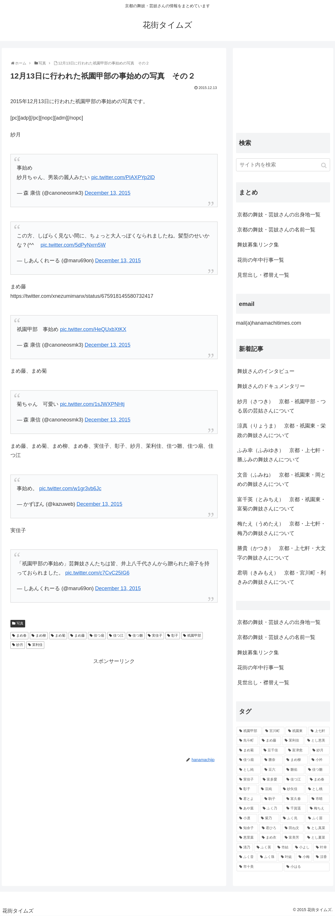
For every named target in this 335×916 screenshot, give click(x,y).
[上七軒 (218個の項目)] (319, 731)
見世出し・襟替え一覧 (263, 275)
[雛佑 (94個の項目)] (294, 769)
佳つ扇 (99, 635)
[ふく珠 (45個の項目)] (267, 857)
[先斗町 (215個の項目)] (247, 740)
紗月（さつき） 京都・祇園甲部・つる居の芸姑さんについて (281, 406)
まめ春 (21, 635)
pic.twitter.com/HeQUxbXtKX (93, 329)
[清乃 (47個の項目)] (245, 847)
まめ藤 (79, 635)
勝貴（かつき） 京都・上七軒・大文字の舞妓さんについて (281, 552)
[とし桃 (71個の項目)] (317, 789)
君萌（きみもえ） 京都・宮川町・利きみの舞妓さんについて (281, 577)
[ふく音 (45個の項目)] (246, 857)
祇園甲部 (194, 635)
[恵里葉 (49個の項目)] (247, 837)
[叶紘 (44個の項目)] (286, 857)
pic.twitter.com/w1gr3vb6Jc (70, 488)
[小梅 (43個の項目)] (304, 857)
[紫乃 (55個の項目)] (268, 818)
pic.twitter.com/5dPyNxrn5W (73, 245)
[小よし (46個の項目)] (302, 847)
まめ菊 (60, 635)
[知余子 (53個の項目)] (247, 828)
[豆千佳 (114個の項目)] (272, 750)
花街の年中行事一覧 (260, 260)
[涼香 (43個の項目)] (321, 857)
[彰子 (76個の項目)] (247, 789)
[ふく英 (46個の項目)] (264, 847)
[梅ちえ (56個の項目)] (318, 808)
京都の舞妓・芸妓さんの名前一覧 (276, 230)
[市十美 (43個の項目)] (260, 867)
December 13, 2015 (107, 193)
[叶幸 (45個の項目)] (321, 847)
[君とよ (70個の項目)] (249, 799)
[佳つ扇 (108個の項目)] (249, 760)
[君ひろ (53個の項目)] (270, 828)
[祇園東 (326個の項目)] (296, 731)
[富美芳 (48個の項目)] (292, 837)
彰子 (174, 635)
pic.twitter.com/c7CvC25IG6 (97, 573)
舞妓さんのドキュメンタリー (271, 386)
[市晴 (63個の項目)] (319, 799)
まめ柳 (41, 635)
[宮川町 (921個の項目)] (273, 731)
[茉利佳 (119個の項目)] (292, 740)
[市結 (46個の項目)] (283, 847)
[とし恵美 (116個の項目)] (317, 740)
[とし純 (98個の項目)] (249, 769)
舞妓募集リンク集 (258, 245)
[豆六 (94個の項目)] (272, 769)
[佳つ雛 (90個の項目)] (317, 769)
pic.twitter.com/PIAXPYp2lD (123, 177)
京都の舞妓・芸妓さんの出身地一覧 (279, 215)
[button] (324, 165)
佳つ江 (118, 635)
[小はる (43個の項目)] (307, 867)
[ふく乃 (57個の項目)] (271, 808)
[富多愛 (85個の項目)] (271, 779)
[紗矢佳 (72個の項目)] (292, 789)
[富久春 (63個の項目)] (296, 799)
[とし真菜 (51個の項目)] (317, 828)
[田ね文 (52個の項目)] (292, 828)
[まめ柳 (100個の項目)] (296, 760)
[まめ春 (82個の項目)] (318, 779)
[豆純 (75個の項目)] (268, 789)
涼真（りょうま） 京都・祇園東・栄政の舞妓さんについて (281, 430)
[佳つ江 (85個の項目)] (295, 779)
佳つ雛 (137, 635)
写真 (19, 623)
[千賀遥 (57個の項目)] (295, 808)
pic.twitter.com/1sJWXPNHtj (92, 404)
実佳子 (157, 635)
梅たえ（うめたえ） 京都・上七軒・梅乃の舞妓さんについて (281, 528)
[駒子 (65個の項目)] (272, 799)
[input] (283, 164)
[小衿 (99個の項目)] (319, 760)
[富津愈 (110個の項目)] (297, 750)
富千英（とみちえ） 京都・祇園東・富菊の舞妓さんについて (281, 504)
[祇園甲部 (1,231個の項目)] (249, 731)
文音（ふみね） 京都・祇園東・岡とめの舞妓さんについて (281, 479)
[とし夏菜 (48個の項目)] (317, 837)
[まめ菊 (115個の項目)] (248, 750)
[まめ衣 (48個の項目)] (270, 837)
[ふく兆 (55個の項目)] (292, 818)
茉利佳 (37, 645)
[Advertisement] (114, 706)
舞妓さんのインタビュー (265, 371)
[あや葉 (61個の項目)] (248, 808)
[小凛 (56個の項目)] (247, 818)
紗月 (19, 645)
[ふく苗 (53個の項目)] (317, 818)
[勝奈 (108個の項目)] (272, 760)
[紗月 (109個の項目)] (320, 750)
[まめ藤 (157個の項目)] (270, 740)
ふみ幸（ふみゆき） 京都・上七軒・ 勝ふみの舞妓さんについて (281, 454)
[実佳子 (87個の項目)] (248, 779)
